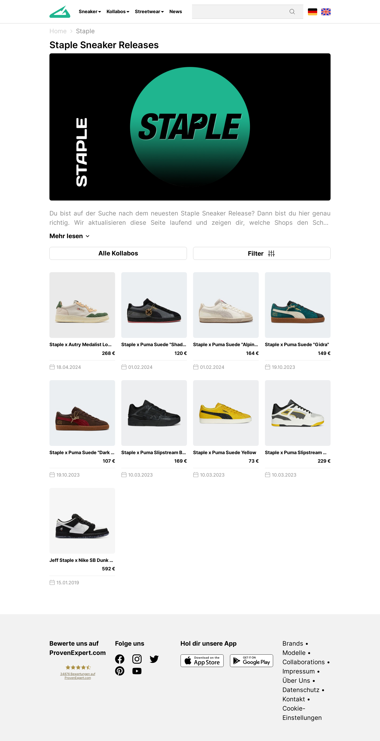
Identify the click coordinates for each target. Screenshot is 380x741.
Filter (262, 253)
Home (58, 31)
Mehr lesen (70, 236)
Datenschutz (300, 690)
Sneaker (88, 11)
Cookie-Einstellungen (302, 713)
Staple (85, 31)
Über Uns (296, 680)
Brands (292, 643)
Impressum (298, 671)
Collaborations (303, 662)
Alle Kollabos (118, 253)
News (175, 11)
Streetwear (147, 11)
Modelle (294, 652)
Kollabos (116, 11)
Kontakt (293, 699)
